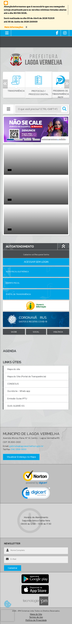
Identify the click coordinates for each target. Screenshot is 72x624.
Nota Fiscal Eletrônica (17, 271)
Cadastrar (12, 568)
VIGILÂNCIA (58, 331)
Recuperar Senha (42, 254)
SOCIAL (36, 331)
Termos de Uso (36, 617)
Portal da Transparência (18, 294)
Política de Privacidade (36, 620)
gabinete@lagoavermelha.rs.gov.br (26, 446)
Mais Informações (13, 27)
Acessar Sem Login (36, 262)
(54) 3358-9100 (18, 449)
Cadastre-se (28, 254)
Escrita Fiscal (13, 282)
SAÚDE (14, 331)
